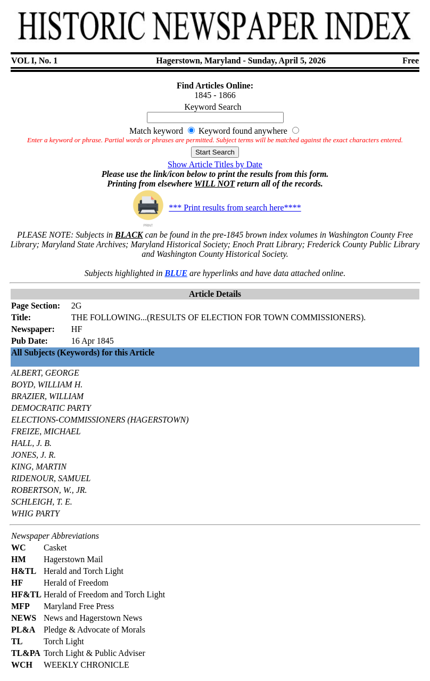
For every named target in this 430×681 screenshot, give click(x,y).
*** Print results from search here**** (215, 207)
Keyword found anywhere (243, 130)
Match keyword (156, 130)
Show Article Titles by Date (215, 164)
